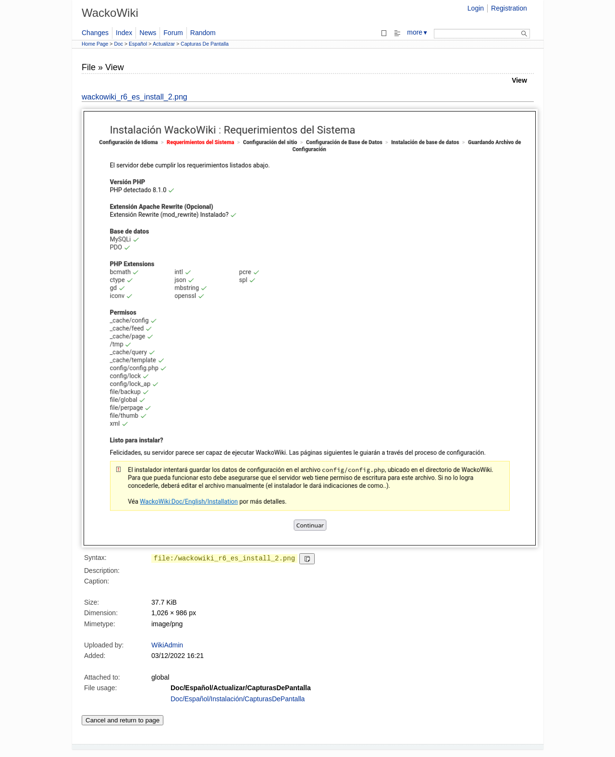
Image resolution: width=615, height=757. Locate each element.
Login (475, 8)
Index (124, 33)
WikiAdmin (167, 645)
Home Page (95, 44)
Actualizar (164, 44)
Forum (173, 33)
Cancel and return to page (123, 720)
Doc (118, 44)
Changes (95, 33)
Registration (509, 8)
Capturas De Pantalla (205, 44)
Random (203, 33)
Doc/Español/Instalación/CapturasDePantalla (238, 699)
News (147, 33)
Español (138, 44)
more (417, 32)
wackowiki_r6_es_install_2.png (134, 97)
